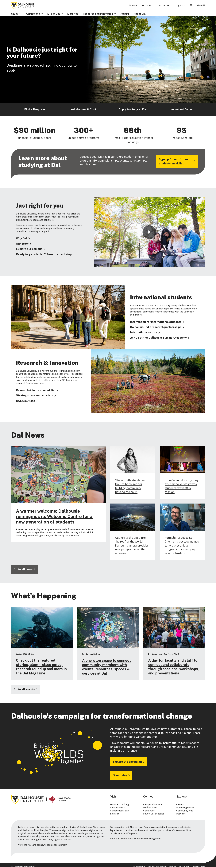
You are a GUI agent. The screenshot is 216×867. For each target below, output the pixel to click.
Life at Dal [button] (53, 13)
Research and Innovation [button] (98, 13)
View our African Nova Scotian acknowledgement (135, 838)
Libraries (72, 13)
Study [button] (14, 13)
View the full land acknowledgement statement (42, 845)
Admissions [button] (33, 13)
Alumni (125, 13)
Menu (201, 5)
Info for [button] (162, 5)
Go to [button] (145, 5)
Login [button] (178, 5)
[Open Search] (191, 5)
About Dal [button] (140, 13)
